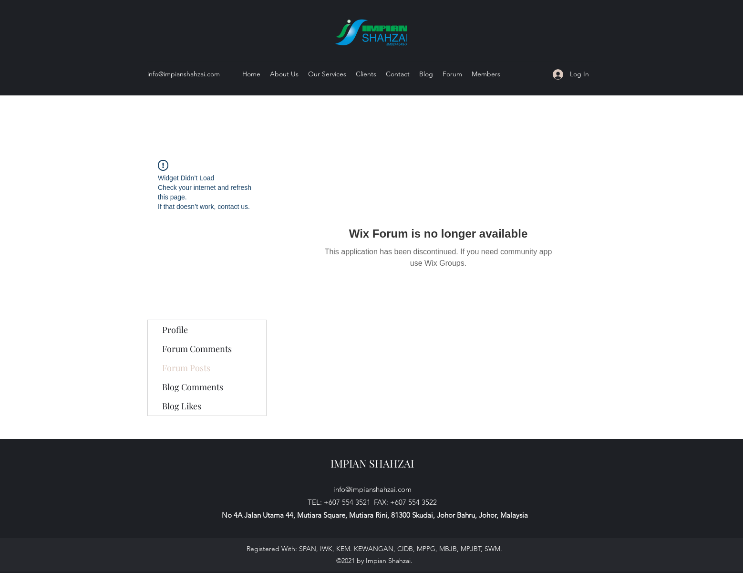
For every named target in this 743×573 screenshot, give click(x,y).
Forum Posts (186, 368)
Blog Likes (181, 406)
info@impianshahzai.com (183, 74)
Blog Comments (192, 387)
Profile (175, 329)
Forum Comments (197, 348)
